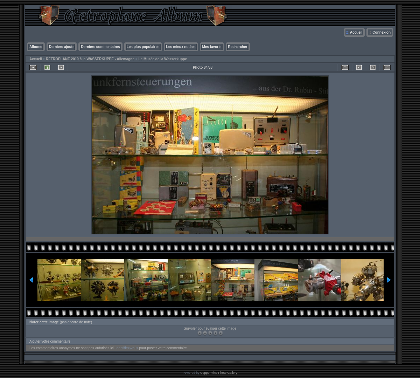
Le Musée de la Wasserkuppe (162, 59)
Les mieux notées (181, 47)
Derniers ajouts (62, 47)
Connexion (381, 32)
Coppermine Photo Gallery (218, 372)
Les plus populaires (143, 47)
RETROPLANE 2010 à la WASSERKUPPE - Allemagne (90, 59)
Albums (35, 47)
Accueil (356, 32)
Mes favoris (212, 47)
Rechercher (237, 47)
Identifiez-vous (126, 348)
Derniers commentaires (100, 47)
